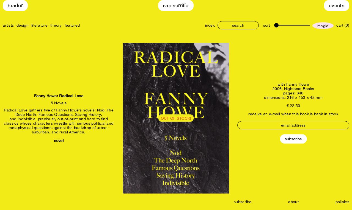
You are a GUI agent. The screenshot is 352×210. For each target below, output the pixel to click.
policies (342, 202)
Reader (15, 5)
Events (336, 5)
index (210, 25)
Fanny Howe (297, 84)
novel (59, 140)
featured (72, 25)
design (22, 25)
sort (266, 25)
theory (56, 25)
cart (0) (342, 25)
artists (8, 25)
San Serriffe (176, 5)
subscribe (243, 202)
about (293, 202)
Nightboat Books (299, 88)
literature (39, 25)
